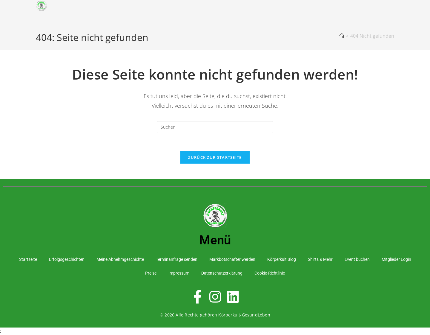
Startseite (28, 259)
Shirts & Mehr (320, 259)
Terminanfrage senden (176, 259)
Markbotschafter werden (232, 259)
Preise (150, 273)
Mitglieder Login (396, 259)
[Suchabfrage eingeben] (215, 127)
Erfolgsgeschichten (67, 259)
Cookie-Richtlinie (269, 273)
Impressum (178, 273)
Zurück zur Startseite (215, 157)
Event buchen (357, 259)
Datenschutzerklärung (221, 273)
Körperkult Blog (281, 259)
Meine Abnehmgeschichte (120, 259)
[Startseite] (341, 36)
